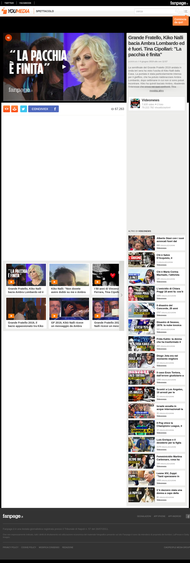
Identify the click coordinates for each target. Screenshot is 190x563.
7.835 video (148, 104)
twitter (9, 3)
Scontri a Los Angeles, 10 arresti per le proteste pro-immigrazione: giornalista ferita (170, 391)
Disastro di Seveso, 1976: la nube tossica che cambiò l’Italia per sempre (169, 324)
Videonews (151, 100)
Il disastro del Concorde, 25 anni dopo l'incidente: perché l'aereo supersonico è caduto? (170, 307)
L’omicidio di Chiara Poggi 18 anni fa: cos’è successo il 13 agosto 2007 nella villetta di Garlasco (170, 290)
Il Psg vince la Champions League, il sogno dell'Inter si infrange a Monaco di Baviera (169, 424)
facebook (25, 3)
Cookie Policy (28, 547)
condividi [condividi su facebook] (40, 109)
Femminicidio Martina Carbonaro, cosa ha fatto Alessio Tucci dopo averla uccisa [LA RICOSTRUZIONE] (170, 458)
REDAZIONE (67, 547)
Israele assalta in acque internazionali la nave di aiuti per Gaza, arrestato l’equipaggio (170, 408)
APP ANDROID (174, 516)
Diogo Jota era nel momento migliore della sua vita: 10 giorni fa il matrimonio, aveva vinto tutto (170, 357)
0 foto (160, 104)
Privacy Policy (10, 547)
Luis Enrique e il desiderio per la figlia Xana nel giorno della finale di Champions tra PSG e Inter (170, 441)
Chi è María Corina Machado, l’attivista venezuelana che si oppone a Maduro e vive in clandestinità (168, 273)
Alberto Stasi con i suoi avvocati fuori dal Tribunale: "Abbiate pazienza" (170, 240)
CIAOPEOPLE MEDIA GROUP (177, 547)
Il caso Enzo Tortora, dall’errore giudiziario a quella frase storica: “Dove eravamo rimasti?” (170, 374)
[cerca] (156, 11)
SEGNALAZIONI (144, 516)
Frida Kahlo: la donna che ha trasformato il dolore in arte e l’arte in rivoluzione (170, 341)
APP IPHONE (159, 516)
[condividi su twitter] (23, 108)
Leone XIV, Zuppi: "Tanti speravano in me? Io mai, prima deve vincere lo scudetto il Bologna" (170, 475)
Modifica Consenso (49, 547)
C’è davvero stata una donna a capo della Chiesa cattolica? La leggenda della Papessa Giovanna (169, 492)
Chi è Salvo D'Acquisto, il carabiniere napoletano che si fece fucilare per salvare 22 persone (170, 257)
